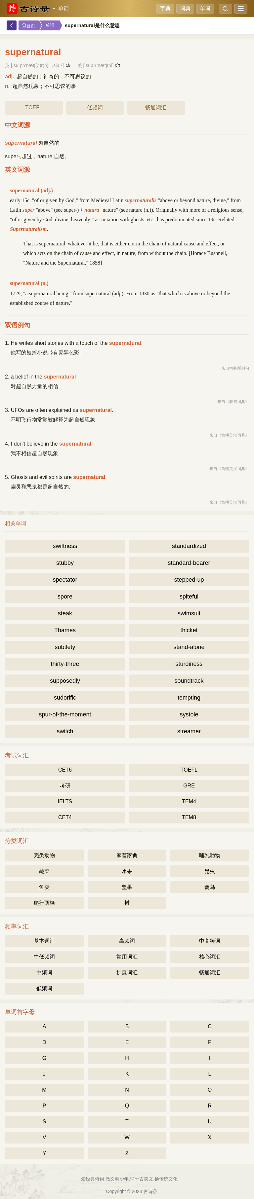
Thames (65, 630)
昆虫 (209, 871)
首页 (28, 25)
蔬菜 (44, 871)
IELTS (65, 801)
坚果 (127, 887)
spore (65, 596)
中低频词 (44, 957)
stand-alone (188, 647)
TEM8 (189, 817)
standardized (189, 546)
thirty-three (65, 664)
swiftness (65, 546)
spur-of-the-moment (65, 714)
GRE (189, 785)
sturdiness (188, 664)
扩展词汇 (127, 972)
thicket (188, 630)
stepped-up (189, 579)
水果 (127, 871)
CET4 (65, 817)
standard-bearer (189, 563)
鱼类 (44, 887)
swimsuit (189, 613)
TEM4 (189, 801)
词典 (185, 8)
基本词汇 (44, 941)
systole (189, 714)
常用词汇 (127, 957)
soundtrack (188, 680)
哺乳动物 (209, 855)
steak (65, 613)
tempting (189, 697)
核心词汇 (209, 957)
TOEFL (33, 107)
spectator (65, 579)
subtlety (65, 647)
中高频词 (209, 941)
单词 (63, 8)
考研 (65, 785)
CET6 (65, 770)
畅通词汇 (155, 107)
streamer (189, 731)
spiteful (189, 596)
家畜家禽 (127, 855)
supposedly (65, 680)
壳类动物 (44, 855)
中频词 (44, 972)
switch (65, 731)
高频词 (127, 941)
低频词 (95, 107)
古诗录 (150, 1191)
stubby (65, 563)
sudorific (65, 697)
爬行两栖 (44, 903)
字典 (165, 8)
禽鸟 (209, 887)
